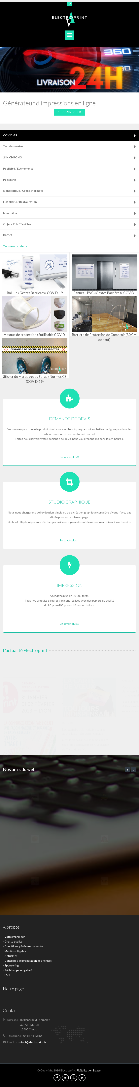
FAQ (7, 975)
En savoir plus (69, 457)
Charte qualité (13, 941)
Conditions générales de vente (24, 946)
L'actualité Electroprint (25, 650)
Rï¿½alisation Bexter (89, 1070)
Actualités (11, 955)
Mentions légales (15, 951)
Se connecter (69, 112)
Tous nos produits (15, 246)
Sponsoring (12, 965)
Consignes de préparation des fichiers (28, 960)
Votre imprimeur (15, 936)
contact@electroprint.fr (31, 1042)
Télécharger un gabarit (19, 970)
